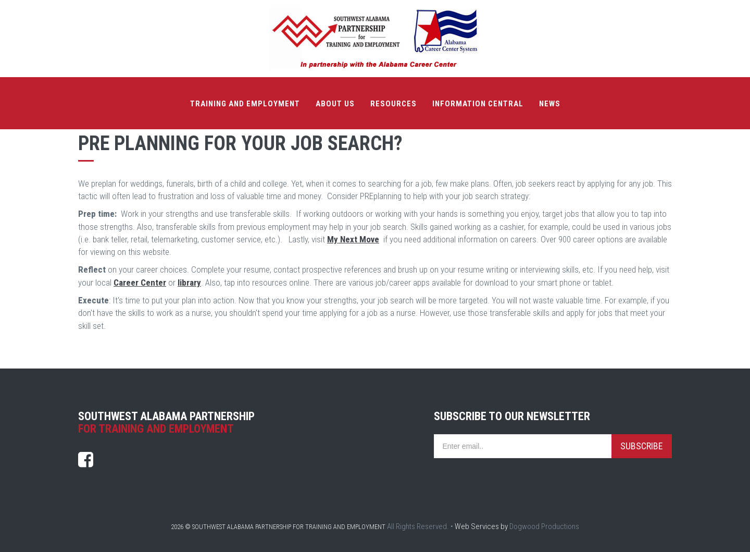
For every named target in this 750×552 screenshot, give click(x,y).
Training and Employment (245, 103)
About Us (335, 103)
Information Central (477, 103)
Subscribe (641, 445)
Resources (393, 103)
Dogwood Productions (544, 526)
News (549, 103)
